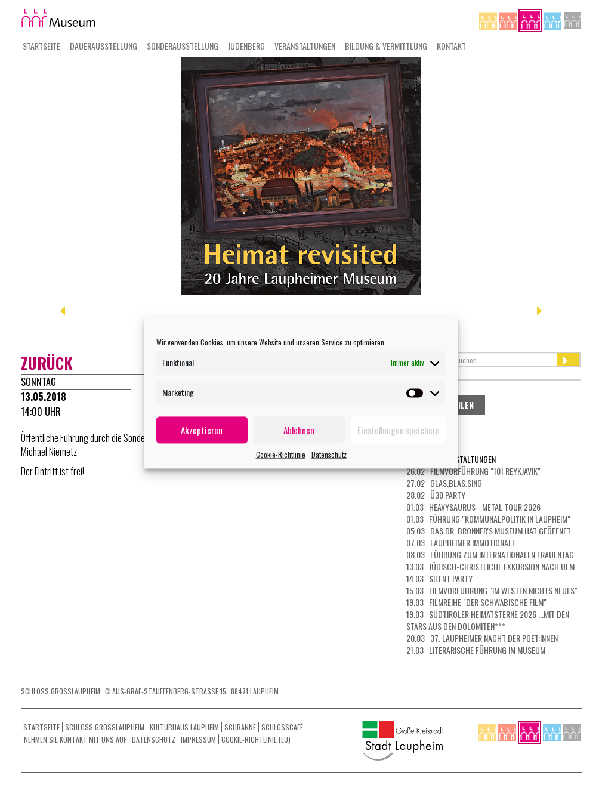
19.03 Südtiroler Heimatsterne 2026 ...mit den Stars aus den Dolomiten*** (487, 620)
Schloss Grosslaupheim (104, 727)
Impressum (198, 739)
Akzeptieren (202, 430)
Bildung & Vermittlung (386, 45)
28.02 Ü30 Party (435, 495)
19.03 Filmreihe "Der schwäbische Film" (476, 602)
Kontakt (451, 45)
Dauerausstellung (103, 45)
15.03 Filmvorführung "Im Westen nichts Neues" (492, 590)
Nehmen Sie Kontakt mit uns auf (75, 739)
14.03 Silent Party (439, 578)
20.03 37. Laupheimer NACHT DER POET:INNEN (482, 638)
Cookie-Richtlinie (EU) (256, 739)
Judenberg (246, 45)
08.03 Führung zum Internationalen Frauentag (490, 554)
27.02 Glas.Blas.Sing (444, 483)
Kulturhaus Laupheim (184, 727)
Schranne (240, 727)
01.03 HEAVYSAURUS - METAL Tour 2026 (473, 506)
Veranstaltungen (304, 45)
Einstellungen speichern (398, 430)
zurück (47, 363)
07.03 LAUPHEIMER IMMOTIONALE (460, 542)
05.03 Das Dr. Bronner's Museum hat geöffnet (488, 530)
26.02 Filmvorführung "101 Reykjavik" (473, 471)
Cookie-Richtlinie (280, 454)
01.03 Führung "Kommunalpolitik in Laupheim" (488, 518)
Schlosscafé (282, 727)
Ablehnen (298, 430)
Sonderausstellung (182, 45)
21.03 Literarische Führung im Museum (475, 650)
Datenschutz (329, 454)
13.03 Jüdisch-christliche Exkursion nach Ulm (490, 566)
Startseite (41, 45)
